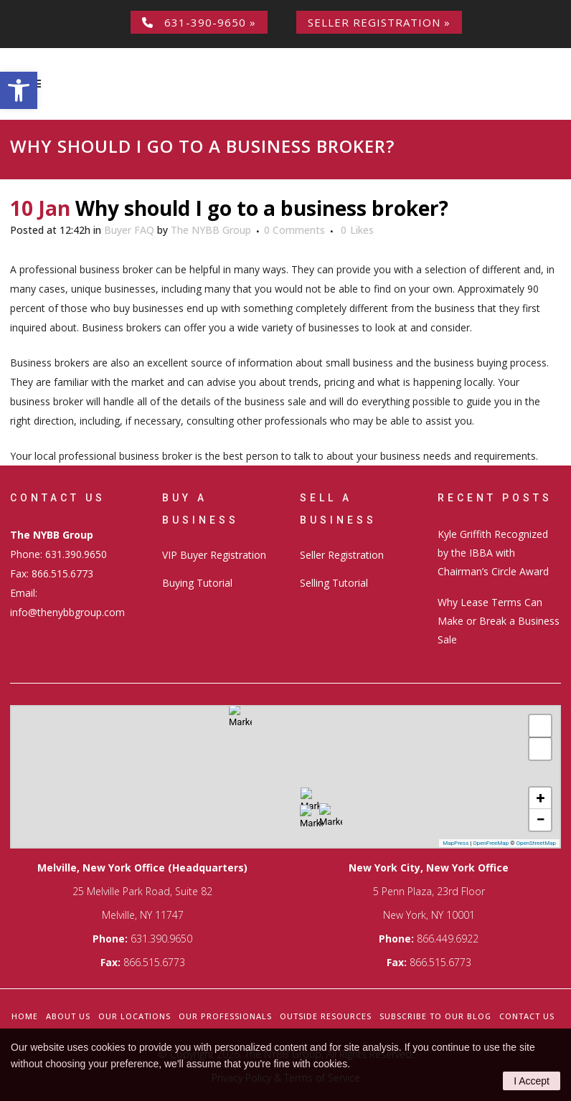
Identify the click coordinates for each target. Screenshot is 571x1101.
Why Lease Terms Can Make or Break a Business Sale (499, 620)
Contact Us (527, 1016)
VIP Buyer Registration (214, 555)
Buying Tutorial (197, 583)
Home (24, 1016)
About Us (68, 1016)
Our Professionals (225, 1016)
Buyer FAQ (129, 230)
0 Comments (294, 230)
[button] (18, 90)
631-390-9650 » (199, 22)
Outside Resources (326, 1016)
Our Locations (134, 1016)
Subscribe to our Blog (435, 1016)
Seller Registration (342, 555)
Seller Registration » (379, 22)
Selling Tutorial (334, 583)
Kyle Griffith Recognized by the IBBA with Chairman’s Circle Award (493, 552)
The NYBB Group (211, 230)
